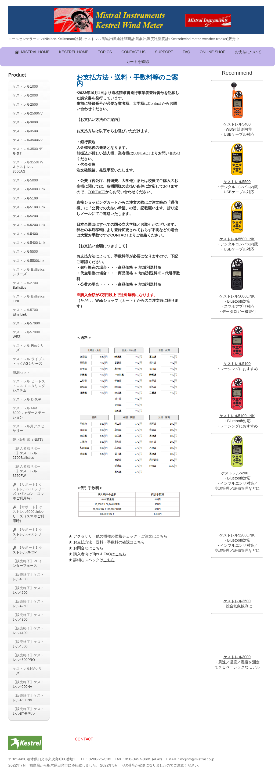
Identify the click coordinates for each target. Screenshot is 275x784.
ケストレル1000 (25, 86)
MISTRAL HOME (32, 52)
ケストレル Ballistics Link (29, 298)
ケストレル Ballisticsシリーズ (29, 271)
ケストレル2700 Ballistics (25, 285)
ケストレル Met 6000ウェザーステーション (29, 412)
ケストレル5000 (25, 180)
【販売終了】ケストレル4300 (28, 617)
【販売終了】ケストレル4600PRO (28, 657)
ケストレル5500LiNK (237, 239)
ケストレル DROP (27, 399)
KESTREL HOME (73, 52)
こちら (161, 536)
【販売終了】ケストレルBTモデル (28, 711)
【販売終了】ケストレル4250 (28, 603)
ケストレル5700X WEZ (26, 334)
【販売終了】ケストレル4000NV (28, 684)
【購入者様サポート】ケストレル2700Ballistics (27, 453)
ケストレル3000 (25, 122)
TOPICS (105, 52)
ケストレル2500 (25, 104)
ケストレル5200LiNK (237, 535)
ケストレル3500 (25, 131)
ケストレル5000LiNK (237, 296)
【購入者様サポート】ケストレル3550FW (27, 471)
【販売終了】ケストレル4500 (28, 644)
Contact (154, 103)
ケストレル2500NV (28, 113)
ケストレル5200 (25, 216)
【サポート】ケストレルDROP (28, 550)
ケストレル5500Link (28, 261)
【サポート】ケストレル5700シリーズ (29, 534)
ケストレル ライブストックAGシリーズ (29, 361)
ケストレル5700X (26, 323)
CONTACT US (133, 52)
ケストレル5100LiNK (237, 416)
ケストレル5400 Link (29, 243)
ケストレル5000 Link (29, 189)
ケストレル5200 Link (29, 225)
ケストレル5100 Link (29, 207)
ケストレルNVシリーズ (27, 671)
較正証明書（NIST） (29, 440)
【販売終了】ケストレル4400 (28, 630)
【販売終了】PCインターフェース (27, 563)
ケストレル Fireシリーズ (28, 347)
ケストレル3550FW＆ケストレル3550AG (28, 166)
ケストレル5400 (25, 234)
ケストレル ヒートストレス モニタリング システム (29, 385)
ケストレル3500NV (28, 140)
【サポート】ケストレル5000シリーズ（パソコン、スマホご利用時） (29, 491)
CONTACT (141, 153)
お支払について (248, 52)
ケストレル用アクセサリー (28, 428)
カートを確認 (137, 61)
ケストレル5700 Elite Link (25, 312)
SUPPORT (164, 52)
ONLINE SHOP (213, 52)
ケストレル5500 (25, 251)
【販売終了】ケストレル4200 (28, 590)
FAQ (186, 52)
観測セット (21, 372)
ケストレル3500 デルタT (27, 151)
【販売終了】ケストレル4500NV (28, 697)
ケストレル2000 (25, 95)
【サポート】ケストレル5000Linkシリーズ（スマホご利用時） (28, 514)
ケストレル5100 (25, 198)
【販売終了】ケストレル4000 (28, 576)
